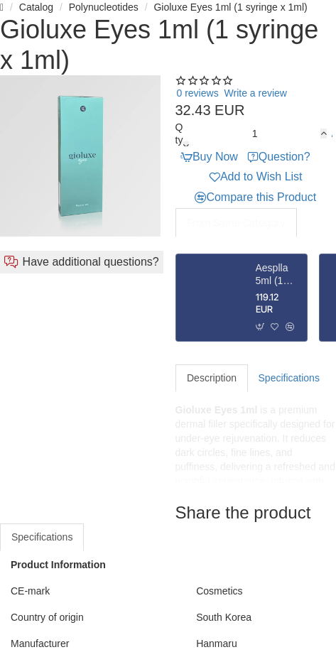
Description (212, 378)
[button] (331, 134)
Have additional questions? (91, 262)
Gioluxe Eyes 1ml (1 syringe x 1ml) (230, 7)
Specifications (289, 378)
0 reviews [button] (198, 93)
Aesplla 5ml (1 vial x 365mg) (272, 275)
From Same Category (236, 222)
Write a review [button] (255, 93)
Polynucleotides (104, 7)
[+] (323, 134)
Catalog (36, 7)
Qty (179, 133)
